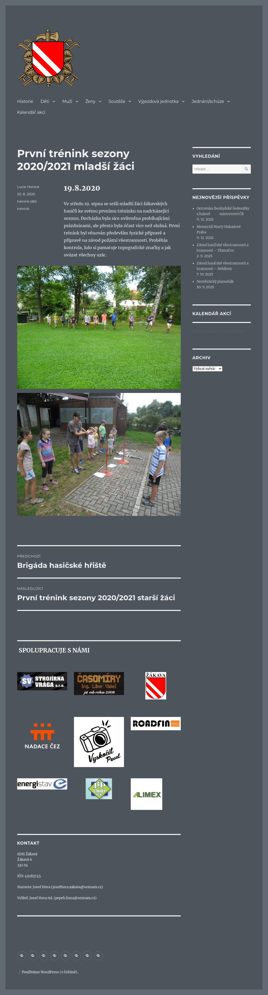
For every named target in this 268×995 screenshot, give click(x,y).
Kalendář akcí (31, 112)
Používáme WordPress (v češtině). (50, 972)
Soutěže (117, 101)
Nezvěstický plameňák (215, 281)
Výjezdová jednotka (158, 101)
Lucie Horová (28, 187)
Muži (67, 101)
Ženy (90, 101)
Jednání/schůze (208, 101)
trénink (23, 209)
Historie (25, 101)
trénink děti (27, 201)
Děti (44, 101)
